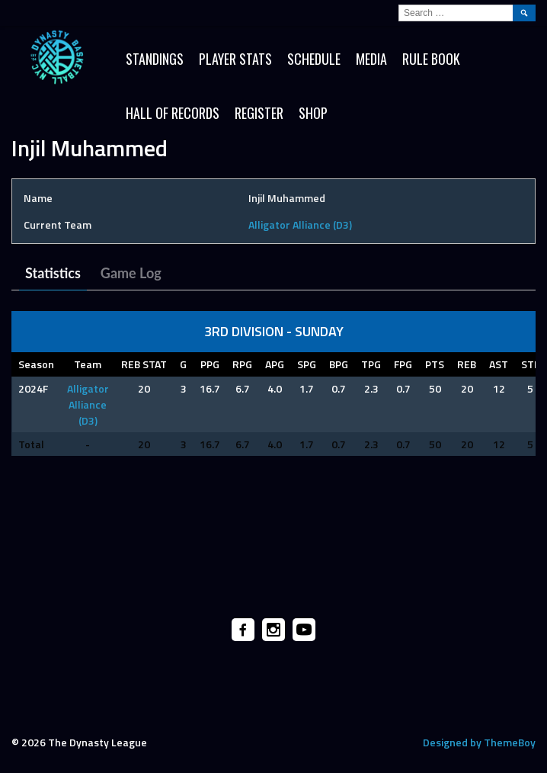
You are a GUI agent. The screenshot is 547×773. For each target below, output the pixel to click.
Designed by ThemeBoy (479, 742)
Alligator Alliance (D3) (300, 225)
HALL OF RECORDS (172, 113)
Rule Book (431, 59)
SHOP (313, 113)
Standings (155, 59)
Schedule (314, 59)
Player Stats (235, 59)
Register (259, 113)
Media (371, 59)
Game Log (131, 273)
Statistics (53, 273)
